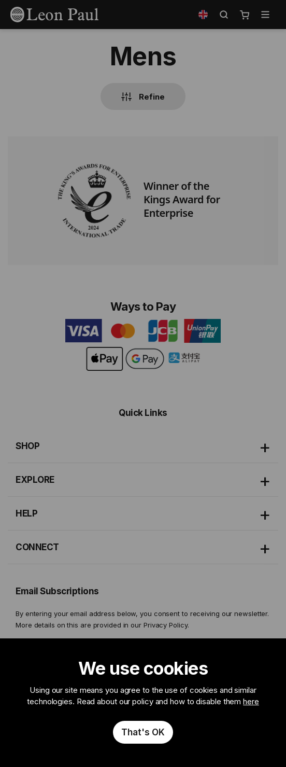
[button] (203, 14)
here (251, 701)
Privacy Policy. (166, 625)
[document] (143, 703)
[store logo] (54, 14)
